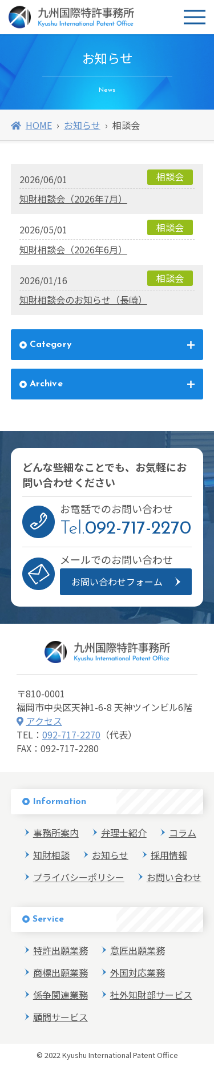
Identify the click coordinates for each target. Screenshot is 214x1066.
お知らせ (82, 125)
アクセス (39, 721)
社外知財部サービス (151, 995)
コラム (182, 832)
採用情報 (169, 855)
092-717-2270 (71, 734)
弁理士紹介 (124, 832)
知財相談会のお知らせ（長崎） (83, 299)
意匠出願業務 (137, 950)
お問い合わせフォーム (117, 581)
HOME (31, 125)
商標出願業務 (60, 972)
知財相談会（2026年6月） (73, 249)
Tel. (125, 529)
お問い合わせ (174, 877)
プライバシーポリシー (78, 877)
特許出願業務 (60, 950)
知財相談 (51, 855)
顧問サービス (60, 1017)
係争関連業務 (60, 995)
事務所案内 (56, 832)
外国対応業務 (137, 972)
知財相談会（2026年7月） (73, 198)
